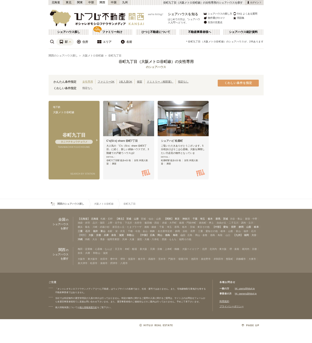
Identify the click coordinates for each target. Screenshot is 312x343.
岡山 (159, 235)
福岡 (246, 235)
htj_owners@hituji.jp (246, 293)
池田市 (194, 259)
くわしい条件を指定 (238, 83)
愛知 (225, 227)
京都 (98, 235)
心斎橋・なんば (103, 249)
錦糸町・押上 (206, 222)
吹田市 (104, 259)
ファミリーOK (106, 81)
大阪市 (81, 259)
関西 (102, 2)
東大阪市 (92, 259)
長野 (233, 227)
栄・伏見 (120, 231)
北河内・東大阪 (218, 249)
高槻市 (151, 259)
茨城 (225, 218)
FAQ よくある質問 (245, 13)
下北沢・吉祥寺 (133, 222)
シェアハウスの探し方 (217, 13)
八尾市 (124, 263)
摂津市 (113, 263)
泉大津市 (82, 263)
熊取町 (229, 259)
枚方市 (141, 259)
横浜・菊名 (84, 227)
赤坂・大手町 (169, 222)
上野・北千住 (115, 222)
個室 (139, 81)
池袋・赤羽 (84, 222)
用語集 (238, 18)
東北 (68, 2)
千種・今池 (134, 231)
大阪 (91, 235)
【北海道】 (84, 218)
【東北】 (120, 218)
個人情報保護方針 (88, 307)
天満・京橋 (156, 249)
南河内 (245, 249)
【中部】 (217, 227)
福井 (95, 231)
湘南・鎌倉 (150, 227)
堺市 (122, 259)
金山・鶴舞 (149, 231)
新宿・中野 (251, 218)
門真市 (172, 259)
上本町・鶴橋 (172, 249)
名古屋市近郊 (165, 231)
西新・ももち (169, 239)
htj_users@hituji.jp (245, 288)
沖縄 (80, 239)
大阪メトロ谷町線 (93, 55)
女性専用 (87, 81)
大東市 (252, 259)
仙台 (151, 218)
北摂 (204, 249)
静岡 (241, 227)
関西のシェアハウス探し (63, 55)
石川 (87, 231)
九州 (125, 2)
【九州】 (238, 235)
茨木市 (162, 259)
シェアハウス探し (68, 32)
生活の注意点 (212, 22)
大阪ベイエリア (190, 249)
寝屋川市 (183, 259)
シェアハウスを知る (183, 14)
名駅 (110, 231)
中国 (113, 2)
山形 (136, 218)
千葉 (195, 218)
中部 (91, 2)
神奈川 (186, 218)
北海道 (56, 2)
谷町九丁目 (114, 55)
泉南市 (104, 263)
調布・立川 (247, 222)
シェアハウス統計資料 (243, 32)
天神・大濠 (128, 239)
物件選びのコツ (214, 18)
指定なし (183, 81)
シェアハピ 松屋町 (172, 140)
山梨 (248, 227)
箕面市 (131, 259)
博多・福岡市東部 (109, 239)
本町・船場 (131, 249)
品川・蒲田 (99, 222)
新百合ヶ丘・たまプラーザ (127, 227)
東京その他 (203, 227)
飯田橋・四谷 (152, 222)
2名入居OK (125, 81)
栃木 (210, 218)
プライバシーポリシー (231, 306)
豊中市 (113, 259)
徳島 (167, 235)
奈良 (113, 235)
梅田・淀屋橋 (85, 249)
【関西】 (82, 235)
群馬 (218, 218)
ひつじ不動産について (156, 32)
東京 (177, 218)
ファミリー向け (112, 32)
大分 (253, 235)
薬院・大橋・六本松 (148, 239)
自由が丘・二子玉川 (227, 222)
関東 (80, 2)
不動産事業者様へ (199, 32)
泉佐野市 (206, 259)
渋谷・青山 (236, 218)
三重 (80, 231)
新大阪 (143, 249)
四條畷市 (241, 259)
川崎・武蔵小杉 (101, 227)
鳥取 (175, 235)
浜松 (185, 231)
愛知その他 (212, 231)
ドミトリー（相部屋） (160, 81)
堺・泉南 (234, 249)
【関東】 (169, 218)
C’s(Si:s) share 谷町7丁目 (122, 140)
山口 (182, 235)
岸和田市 (218, 259)
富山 (102, 231)
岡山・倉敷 (201, 235)
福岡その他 (185, 239)
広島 (152, 235)
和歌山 (130, 235)
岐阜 (256, 227)
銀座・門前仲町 (187, 222)
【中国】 (144, 235)
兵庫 (106, 235)
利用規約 (224, 301)
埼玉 (202, 218)
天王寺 (118, 249)
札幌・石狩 (106, 218)
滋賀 (121, 235)
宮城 (128, 218)
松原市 (93, 263)
